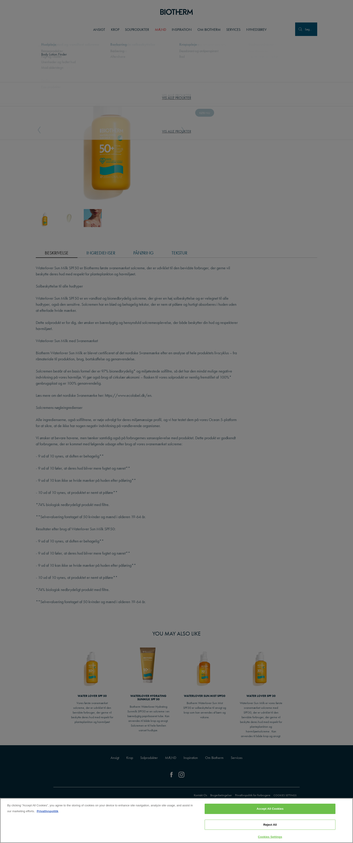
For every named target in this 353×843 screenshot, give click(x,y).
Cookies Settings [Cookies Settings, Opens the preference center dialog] (270, 837)
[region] (176, 820)
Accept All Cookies (270, 808)
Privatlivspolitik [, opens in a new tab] (47, 811)
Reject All (270, 824)
